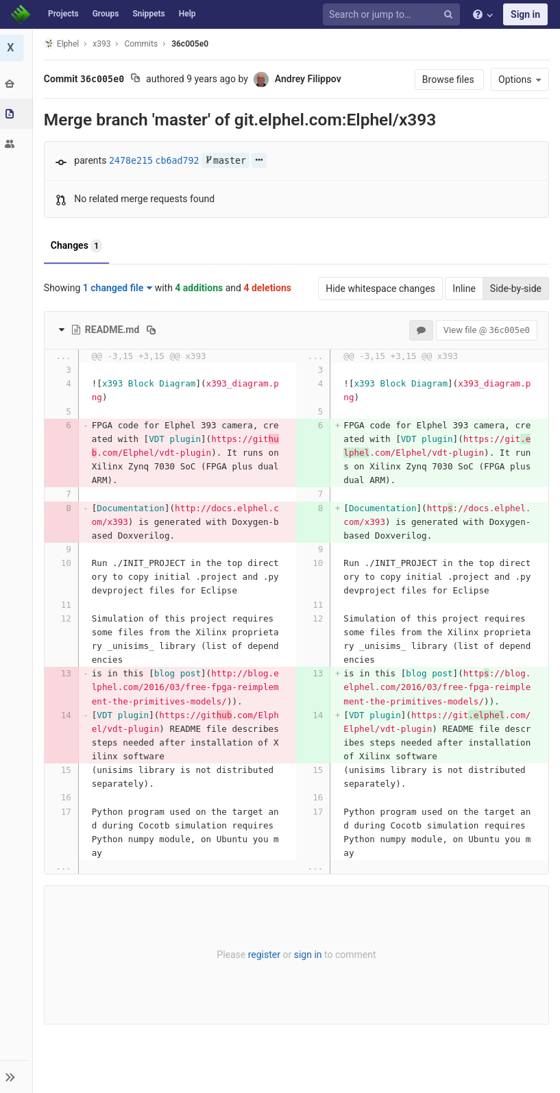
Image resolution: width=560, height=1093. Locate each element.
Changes (78, 246)
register (265, 954)
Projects (63, 14)
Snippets (148, 14)
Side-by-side (515, 288)
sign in (309, 954)
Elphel (62, 43)
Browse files (449, 79)
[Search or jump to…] (393, 14)
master (226, 161)
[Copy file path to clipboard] (153, 329)
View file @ (486, 330)
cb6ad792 (179, 161)
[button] (17, 1076)
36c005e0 (191, 44)
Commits (143, 44)
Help (187, 14)
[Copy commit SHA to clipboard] (136, 79)
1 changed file (119, 287)
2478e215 (132, 161)
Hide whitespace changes (380, 288)
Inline (464, 288)
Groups (106, 14)
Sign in (525, 14)
